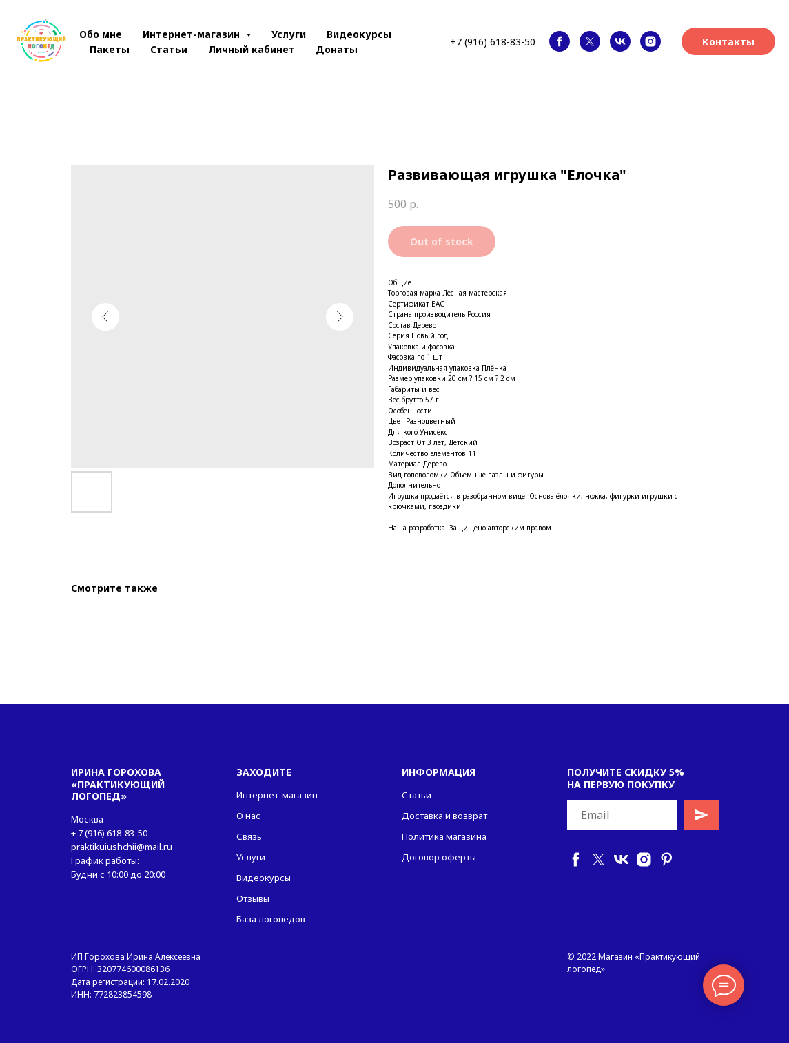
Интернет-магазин (277, 795)
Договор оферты (439, 857)
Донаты (337, 49)
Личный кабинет (251, 49)
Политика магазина (444, 836)
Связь (249, 836)
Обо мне (100, 34)
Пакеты (110, 49)
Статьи (168, 49)
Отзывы (252, 898)
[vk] (620, 41)
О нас (248, 815)
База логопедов (270, 919)
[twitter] (590, 41)
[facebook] (559, 41)
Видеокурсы (359, 34)
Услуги (288, 34)
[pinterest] (666, 859)
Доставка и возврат (444, 815)
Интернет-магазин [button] (193, 34)
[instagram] (650, 41)
